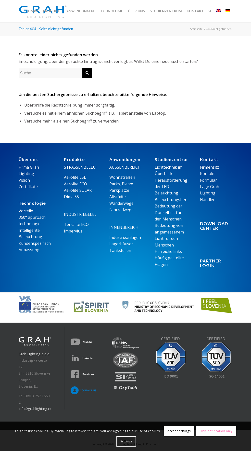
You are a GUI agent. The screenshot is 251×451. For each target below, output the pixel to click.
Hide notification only (216, 431)
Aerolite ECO (75, 184)
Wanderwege (121, 203)
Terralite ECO (76, 224)
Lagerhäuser (121, 243)
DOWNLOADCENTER (214, 226)
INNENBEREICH (123, 227)
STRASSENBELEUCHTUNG (88, 167)
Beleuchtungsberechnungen (181, 199)
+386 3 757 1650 (36, 396)
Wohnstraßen (122, 177)
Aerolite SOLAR (78, 190)
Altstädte (117, 196)
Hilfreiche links (168, 251)
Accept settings (179, 431)
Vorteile (26, 211)
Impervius (73, 231)
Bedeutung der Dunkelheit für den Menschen (168, 212)
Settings (126, 441)
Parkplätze (119, 190)
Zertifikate (28, 186)
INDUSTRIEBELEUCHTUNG (89, 214)
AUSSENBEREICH (125, 167)
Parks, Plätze (121, 184)
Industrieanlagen (125, 237)
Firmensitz (209, 167)
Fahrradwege (121, 209)
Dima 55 (71, 196)
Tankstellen (120, 250)
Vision (24, 180)
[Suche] (210, 11)
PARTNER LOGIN (210, 263)
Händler (207, 199)
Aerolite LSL (75, 177)
